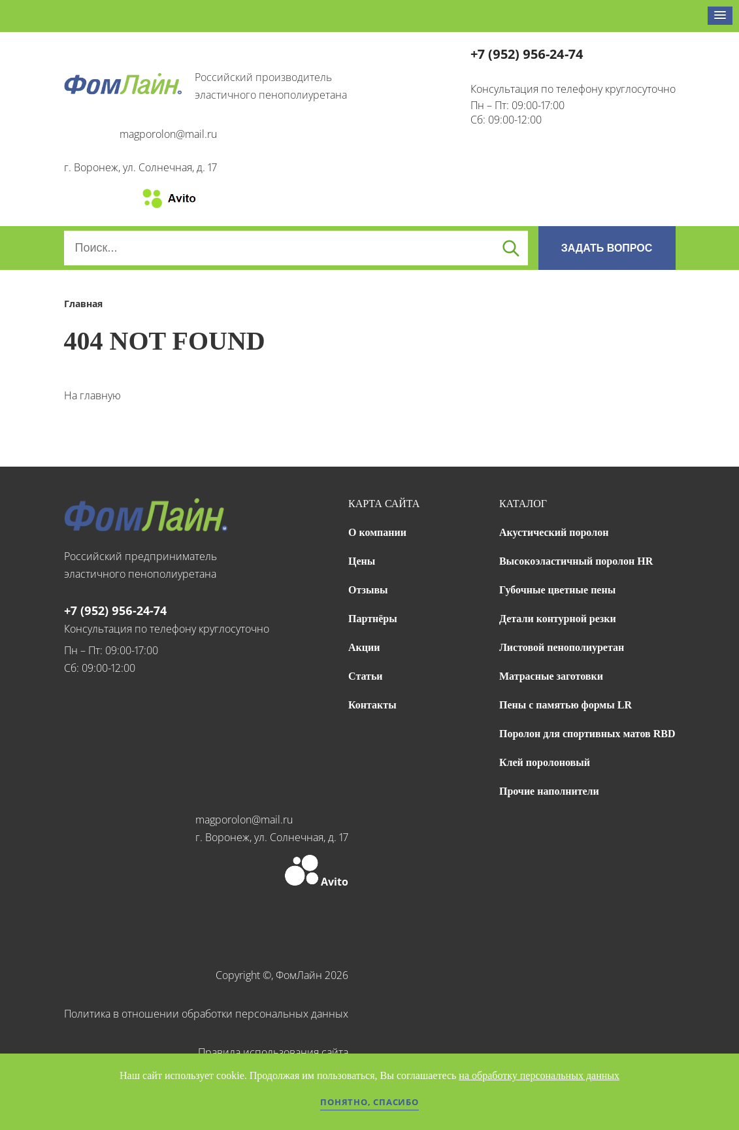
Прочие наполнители (549, 791)
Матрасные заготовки (551, 676)
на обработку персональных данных (539, 1075)
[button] (720, 16)
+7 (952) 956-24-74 (526, 54)
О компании (377, 532)
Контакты (372, 704)
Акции (364, 647)
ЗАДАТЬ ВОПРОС (607, 248)
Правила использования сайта (273, 1052)
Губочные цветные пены (557, 589)
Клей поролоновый (544, 762)
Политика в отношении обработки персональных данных (206, 1013)
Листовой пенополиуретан (561, 647)
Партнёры (372, 618)
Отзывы (368, 589)
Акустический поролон (553, 532)
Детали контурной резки (557, 618)
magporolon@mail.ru (168, 134)
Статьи (365, 676)
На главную (92, 395)
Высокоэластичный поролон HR (576, 561)
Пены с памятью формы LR (565, 704)
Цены (361, 561)
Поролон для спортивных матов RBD (587, 733)
